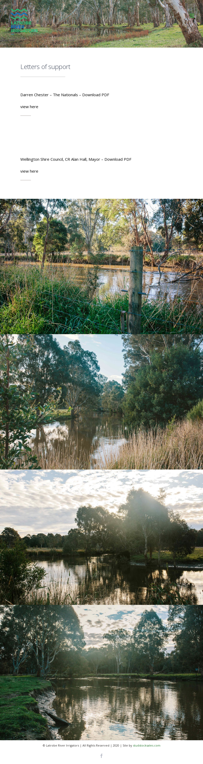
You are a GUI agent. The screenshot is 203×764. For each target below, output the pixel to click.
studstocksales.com (146, 745)
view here (29, 106)
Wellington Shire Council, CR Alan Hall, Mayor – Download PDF (75, 159)
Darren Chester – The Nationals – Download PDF (64, 94)
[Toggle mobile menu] (192, 16)
